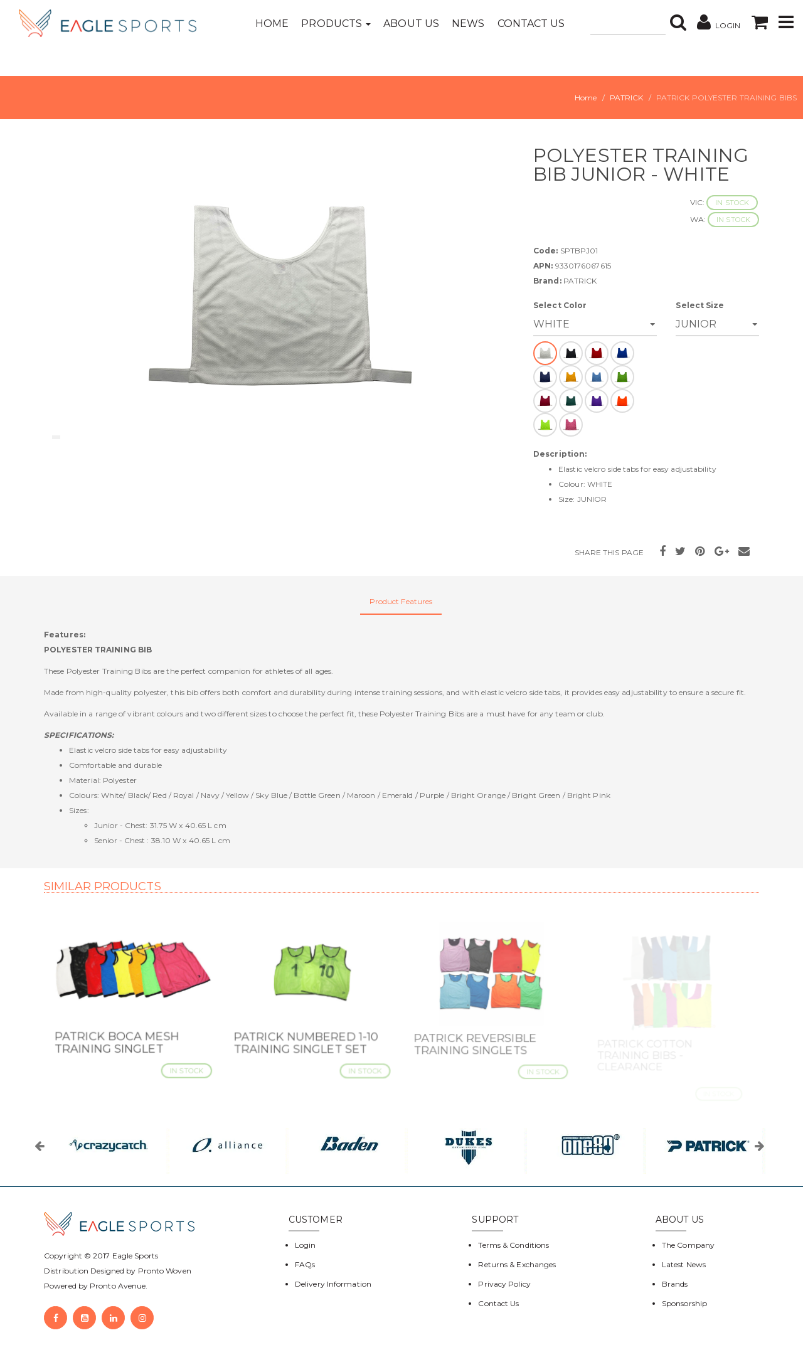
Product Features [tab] (401, 601)
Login (305, 1245)
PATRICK (627, 97)
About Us (411, 23)
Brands (675, 1284)
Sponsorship (684, 1303)
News (468, 23)
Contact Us (531, 23)
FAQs (305, 1264)
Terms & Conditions (513, 1245)
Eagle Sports (134, 1255)
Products (336, 23)
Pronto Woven (164, 1270)
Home (272, 23)
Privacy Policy (504, 1284)
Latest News (684, 1264)
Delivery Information (333, 1284)
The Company (688, 1245)
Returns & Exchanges (517, 1264)
